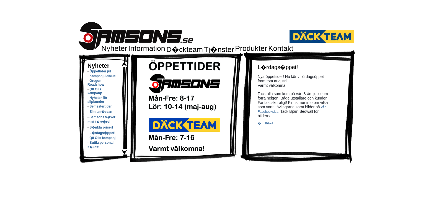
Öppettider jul (100, 71)
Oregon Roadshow (95, 83)
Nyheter (114, 48)
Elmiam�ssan (100, 112)
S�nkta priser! (101, 127)
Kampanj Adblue (102, 76)
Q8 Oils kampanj (102, 138)
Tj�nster (219, 49)
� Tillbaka (265, 123)
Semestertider (100, 106)
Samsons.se (136, 36)
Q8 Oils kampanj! (94, 91)
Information (146, 48)
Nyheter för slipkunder (97, 100)
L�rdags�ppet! (102, 133)
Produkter (251, 48)
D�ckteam (184, 49)
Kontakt (280, 48)
